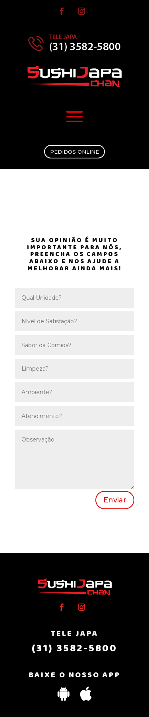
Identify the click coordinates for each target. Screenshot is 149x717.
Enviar (114, 500)
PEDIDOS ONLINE (74, 151)
